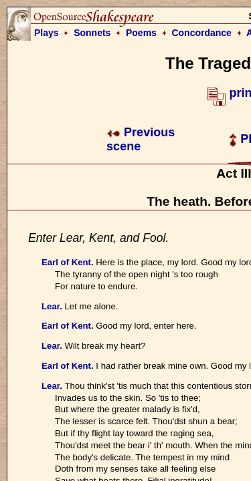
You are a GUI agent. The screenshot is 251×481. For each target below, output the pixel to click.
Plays (46, 32)
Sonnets (92, 32)
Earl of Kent (66, 262)
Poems (141, 32)
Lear (50, 306)
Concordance (201, 32)
